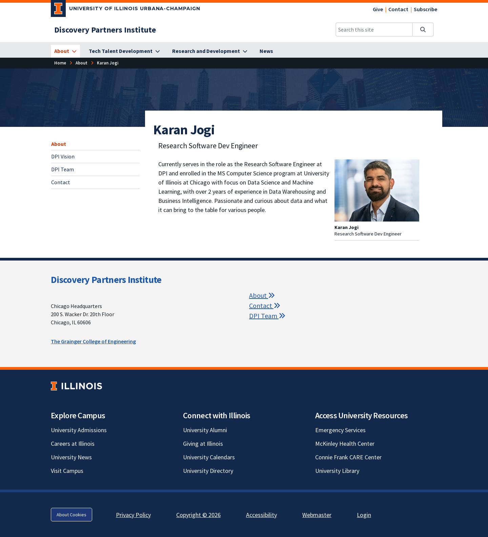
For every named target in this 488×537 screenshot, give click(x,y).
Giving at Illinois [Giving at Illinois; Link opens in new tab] (203, 443)
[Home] (60, 63)
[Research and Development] (210, 51)
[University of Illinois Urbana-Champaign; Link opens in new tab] (125, 10)
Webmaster (316, 515)
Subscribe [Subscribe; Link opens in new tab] (425, 9)
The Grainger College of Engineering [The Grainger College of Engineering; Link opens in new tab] (93, 341)
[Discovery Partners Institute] (105, 29)
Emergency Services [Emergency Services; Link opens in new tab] (340, 430)
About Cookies (71, 515)
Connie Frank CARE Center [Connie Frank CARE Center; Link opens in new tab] (348, 457)
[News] (266, 51)
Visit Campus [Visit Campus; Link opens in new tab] (67, 471)
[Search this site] (374, 29)
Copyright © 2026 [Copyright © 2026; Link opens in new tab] (198, 515)
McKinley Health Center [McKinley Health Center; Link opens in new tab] (344, 443)
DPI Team (62, 169)
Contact (398, 9)
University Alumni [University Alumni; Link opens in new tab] (205, 430)
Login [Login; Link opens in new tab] (364, 515)
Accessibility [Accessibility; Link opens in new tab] (261, 515)
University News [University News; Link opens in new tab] (71, 457)
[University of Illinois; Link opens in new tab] (76, 386)
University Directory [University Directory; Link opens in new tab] (208, 471)
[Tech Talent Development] (124, 51)
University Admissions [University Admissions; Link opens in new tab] (79, 430)
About (58, 143)
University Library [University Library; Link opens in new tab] (337, 471)
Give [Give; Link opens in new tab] (378, 9)
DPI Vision (63, 156)
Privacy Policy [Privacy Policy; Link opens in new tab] (133, 515)
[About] (65, 51)
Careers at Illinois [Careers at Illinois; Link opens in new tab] (73, 443)
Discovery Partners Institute (106, 279)
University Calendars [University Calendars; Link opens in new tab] (209, 457)
